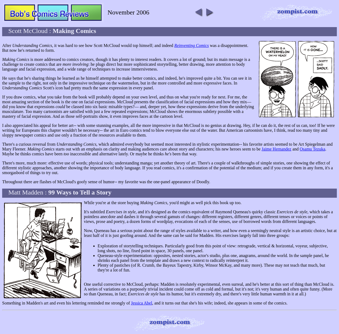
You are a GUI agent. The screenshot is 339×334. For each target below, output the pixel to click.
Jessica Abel (141, 303)
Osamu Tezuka (312, 149)
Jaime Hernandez (276, 149)
